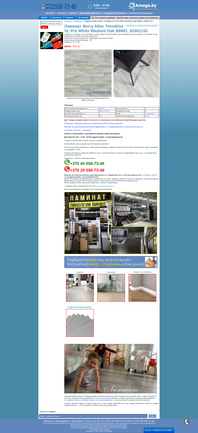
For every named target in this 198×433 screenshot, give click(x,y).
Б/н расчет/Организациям (141, 13)
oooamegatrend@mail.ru (105, 186)
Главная (68, 21)
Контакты (62, 13)
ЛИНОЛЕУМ (56, 18)
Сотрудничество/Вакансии (115, 13)
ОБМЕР (44, 18)
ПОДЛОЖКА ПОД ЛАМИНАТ (80, 321)
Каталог (72, 13)
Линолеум (111, 286)
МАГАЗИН (50, 13)
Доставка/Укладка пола (90, 13)
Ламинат (78, 21)
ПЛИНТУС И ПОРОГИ (142, 286)
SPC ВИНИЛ (83, 18)
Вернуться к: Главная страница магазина (142, 25)
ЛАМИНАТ (69, 18)
